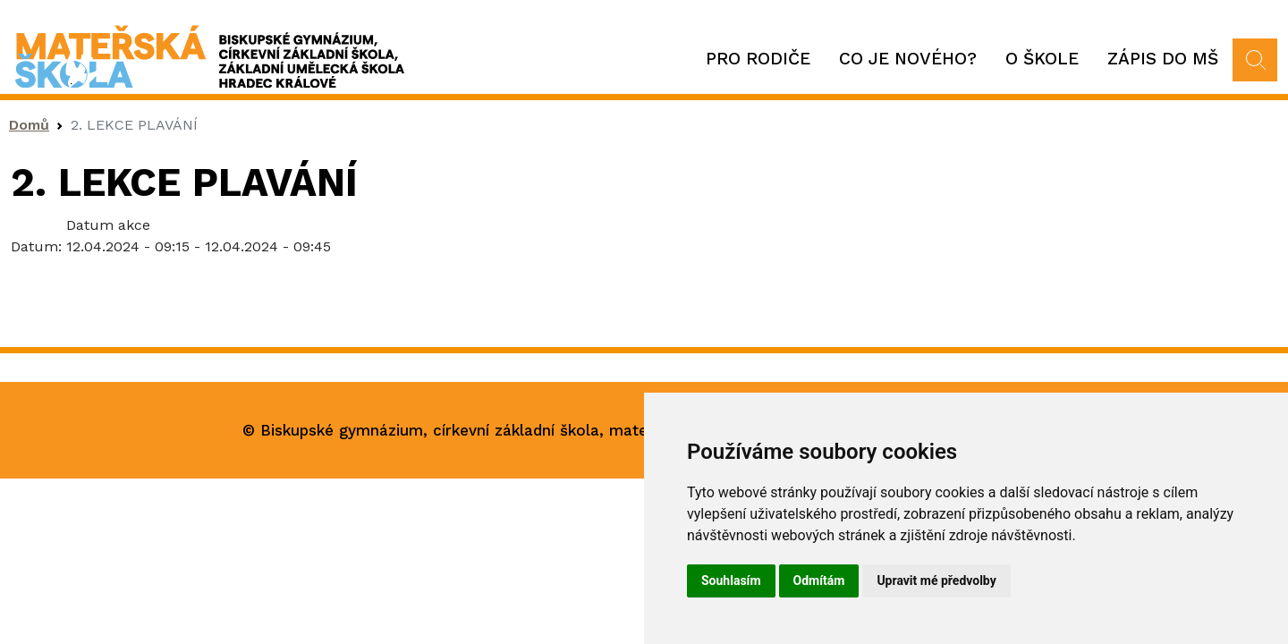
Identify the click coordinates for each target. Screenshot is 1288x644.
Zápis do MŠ (1162, 58)
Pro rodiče (758, 58)
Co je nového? (908, 58)
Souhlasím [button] (731, 580)
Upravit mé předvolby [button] (936, 580)
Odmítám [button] (819, 580)
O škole (1042, 58)
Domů (29, 124)
